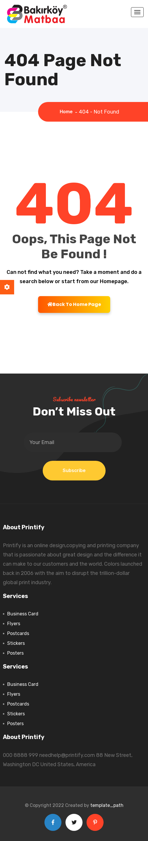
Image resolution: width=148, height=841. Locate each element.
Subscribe (74, 470)
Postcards (18, 633)
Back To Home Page (74, 304)
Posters (15, 653)
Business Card (22, 614)
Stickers (16, 643)
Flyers (13, 623)
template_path (106, 805)
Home (67, 111)
